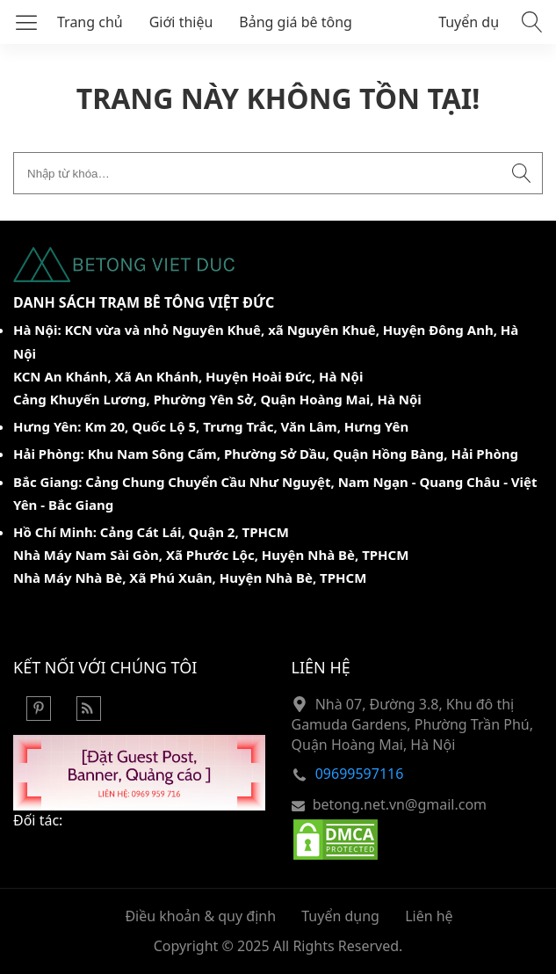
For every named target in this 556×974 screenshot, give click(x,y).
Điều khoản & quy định (200, 916)
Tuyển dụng (477, 22)
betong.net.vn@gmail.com (400, 804)
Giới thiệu (181, 22)
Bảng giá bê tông (295, 22)
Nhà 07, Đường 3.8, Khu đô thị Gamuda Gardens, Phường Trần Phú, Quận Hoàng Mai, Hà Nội (412, 724)
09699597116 (359, 773)
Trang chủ (90, 22)
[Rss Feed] (88, 715)
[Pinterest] (38, 715)
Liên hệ (429, 916)
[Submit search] (522, 173)
